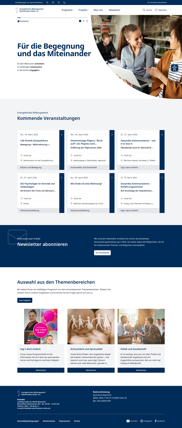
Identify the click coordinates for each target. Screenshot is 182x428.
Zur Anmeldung (102, 253)
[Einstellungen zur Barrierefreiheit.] (41, 2)
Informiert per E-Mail (28, 238)
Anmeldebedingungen (28, 421)
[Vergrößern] (53, 2)
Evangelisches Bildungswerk (32, 112)
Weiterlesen (41, 370)
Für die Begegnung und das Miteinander (54, 49)
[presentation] (80, 21)
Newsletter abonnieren (42, 244)
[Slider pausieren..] (23, 21)
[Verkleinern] (58, 2)
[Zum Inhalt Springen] (47, 2)
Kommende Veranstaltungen (48, 118)
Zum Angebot (25, 300)
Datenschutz (49, 421)
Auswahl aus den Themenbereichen (56, 282)
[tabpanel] (91, 57)
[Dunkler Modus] (64, 2)
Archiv (77, 421)
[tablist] (83, 21)
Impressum (64, 421)
